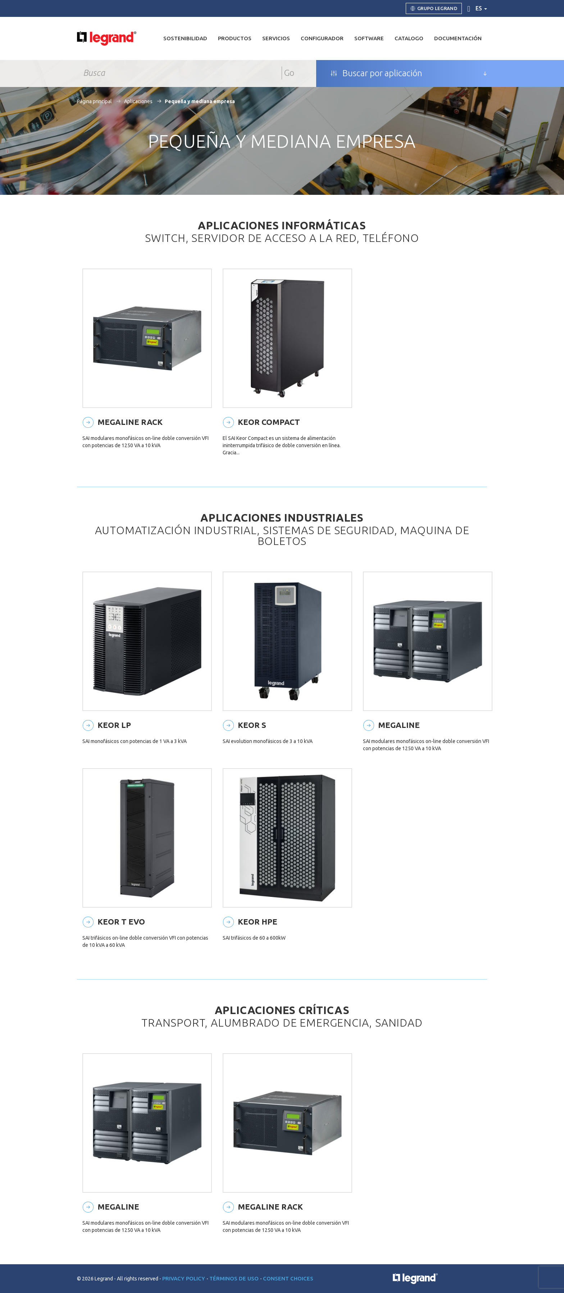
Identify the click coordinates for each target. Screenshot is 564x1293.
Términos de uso (234, 1278)
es (481, 8)
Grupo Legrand (433, 9)
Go (289, 73)
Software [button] (369, 38)
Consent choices (288, 1278)
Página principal (94, 101)
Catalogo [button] (409, 38)
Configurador (322, 38)
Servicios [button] (276, 38)
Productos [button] (234, 38)
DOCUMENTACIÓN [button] (458, 38)
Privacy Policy (184, 1278)
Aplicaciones (138, 101)
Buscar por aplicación (376, 73)
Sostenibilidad (185, 38)
